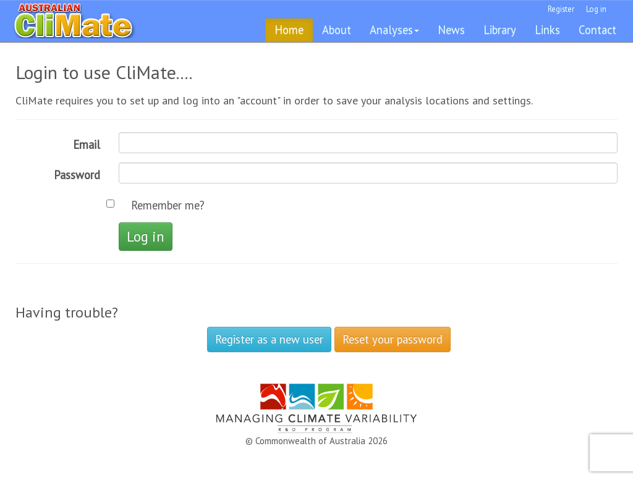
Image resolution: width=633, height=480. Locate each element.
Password (77, 174)
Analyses (394, 29)
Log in (596, 9)
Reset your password (392, 339)
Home (289, 29)
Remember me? (168, 205)
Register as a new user (269, 339)
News (451, 29)
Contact (597, 29)
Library (499, 29)
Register (561, 9)
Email (86, 144)
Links (547, 29)
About (336, 29)
